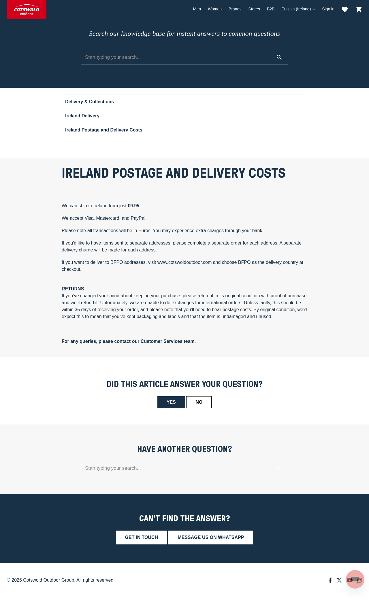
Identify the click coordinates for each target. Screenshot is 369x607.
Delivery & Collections (89, 101)
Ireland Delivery (82, 115)
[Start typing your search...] (184, 57)
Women (215, 9)
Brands (235, 9)
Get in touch (141, 537)
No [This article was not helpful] (198, 402)
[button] (298, 9)
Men (197, 9)
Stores (254, 9)
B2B (270, 9)
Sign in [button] (328, 9)
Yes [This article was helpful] (171, 402)
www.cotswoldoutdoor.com (184, 262)
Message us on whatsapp (211, 537)
